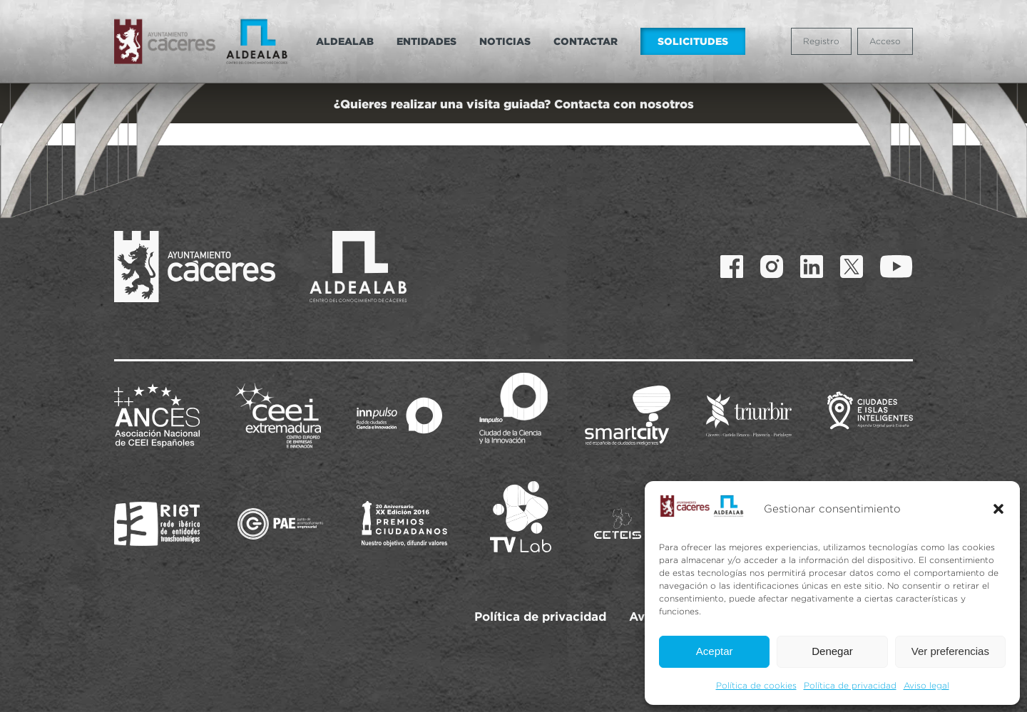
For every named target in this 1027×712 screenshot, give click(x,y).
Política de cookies (756, 685)
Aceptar (714, 651)
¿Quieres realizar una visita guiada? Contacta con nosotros (514, 103)
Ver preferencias (950, 651)
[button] (998, 509)
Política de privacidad (850, 685)
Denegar (832, 651)
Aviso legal (926, 685)
